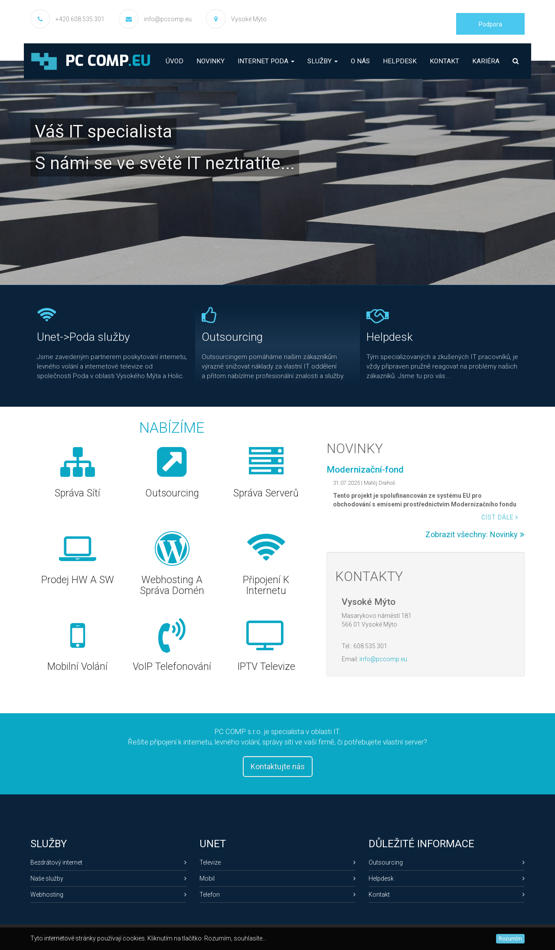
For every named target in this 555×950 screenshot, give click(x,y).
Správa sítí (78, 493)
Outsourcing (172, 493)
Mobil (277, 878)
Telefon (277, 894)
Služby (322, 61)
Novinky (210, 61)
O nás (360, 61)
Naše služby (108, 878)
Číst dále (499, 517)
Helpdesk (400, 61)
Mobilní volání (78, 667)
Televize (277, 862)
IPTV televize (267, 667)
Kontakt (444, 61)
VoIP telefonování (172, 667)
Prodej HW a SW (78, 580)
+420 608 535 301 (80, 19)
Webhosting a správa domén (172, 585)
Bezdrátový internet (108, 862)
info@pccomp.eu (168, 19)
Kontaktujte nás (278, 766)
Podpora (490, 24)
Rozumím (510, 939)
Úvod (174, 61)
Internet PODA (266, 61)
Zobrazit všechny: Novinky (474, 534)
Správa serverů (266, 493)
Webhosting (108, 894)
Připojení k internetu (266, 585)
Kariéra (486, 61)
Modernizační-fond (365, 469)
